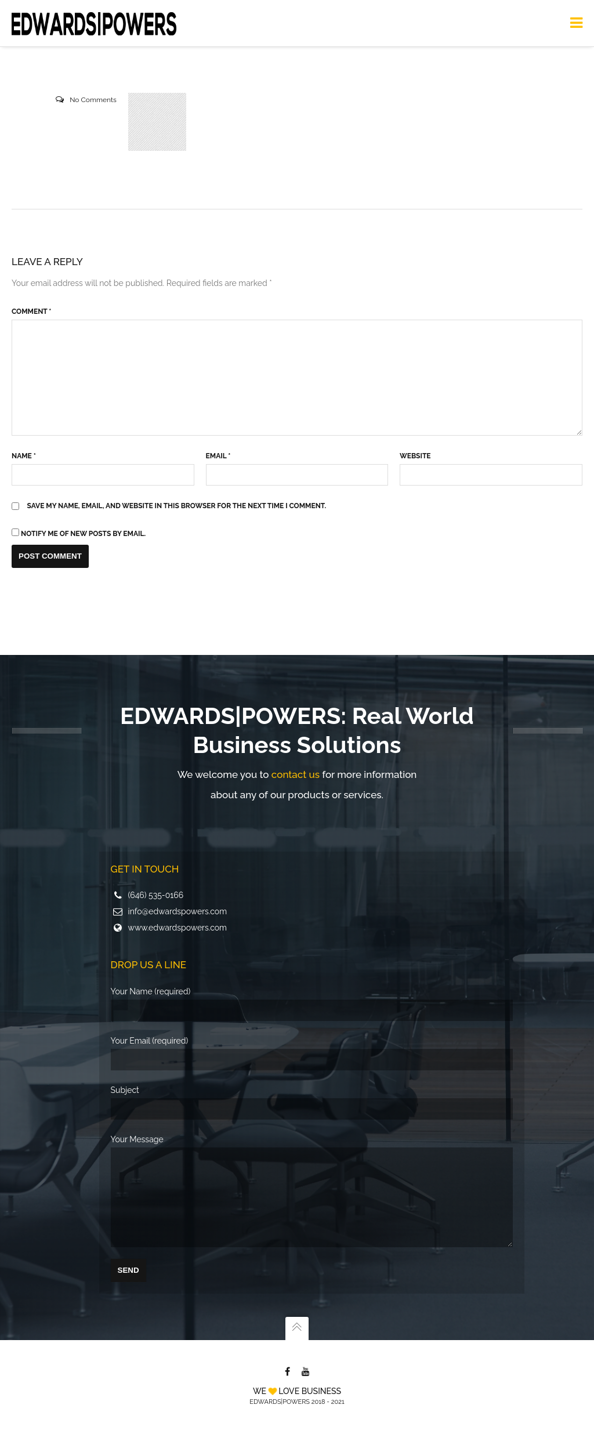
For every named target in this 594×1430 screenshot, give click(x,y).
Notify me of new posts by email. (83, 534)
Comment (31, 311)
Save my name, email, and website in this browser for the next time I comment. (177, 506)
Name (24, 456)
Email (218, 456)
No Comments (93, 100)
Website (415, 456)
